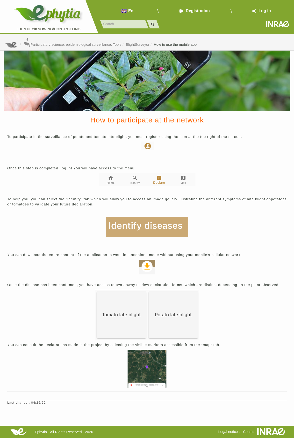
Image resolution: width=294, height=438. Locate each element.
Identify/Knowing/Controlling (48, 29)
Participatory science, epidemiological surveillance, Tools (72, 44)
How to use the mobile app (175, 44)
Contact (249, 432)
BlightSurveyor (138, 44)
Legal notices (228, 432)
